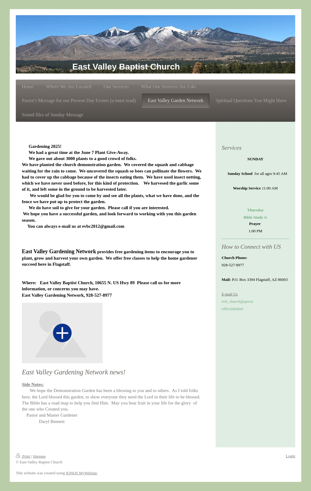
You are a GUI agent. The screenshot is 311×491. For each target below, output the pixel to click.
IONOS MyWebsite (81, 473)
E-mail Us (230, 294)
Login (290, 456)
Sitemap (39, 456)
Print (23, 456)
